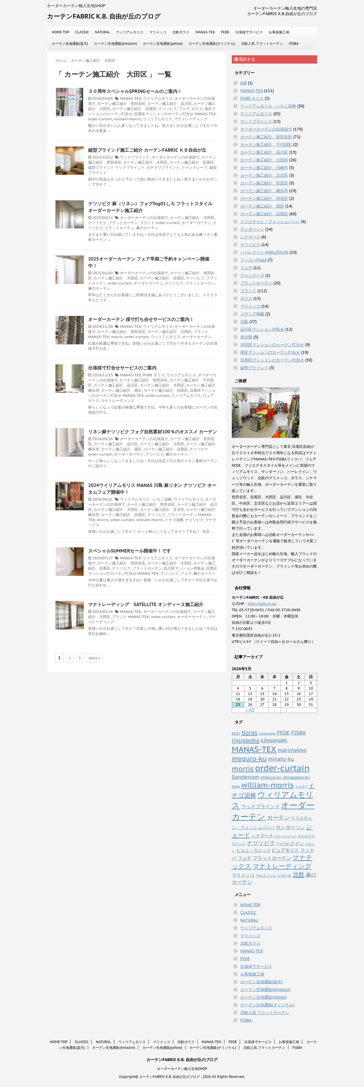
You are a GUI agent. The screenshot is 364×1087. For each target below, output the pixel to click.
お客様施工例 (279, 32)
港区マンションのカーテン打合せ (270, 352)
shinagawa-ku (296, 777)
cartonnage (267, 733)
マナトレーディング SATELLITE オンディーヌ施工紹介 (145, 604)
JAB (243, 83)
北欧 (244, 321)
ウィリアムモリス (129, 32)
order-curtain (100, 119)
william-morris (127, 119)
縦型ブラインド (101, 167)
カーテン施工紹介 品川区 (169, 103)
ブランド (147, 222)
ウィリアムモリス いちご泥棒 (146, 499)
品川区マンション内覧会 (184, 568)
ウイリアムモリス (158, 98)
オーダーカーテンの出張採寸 (176, 157)
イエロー (301, 787)
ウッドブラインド (135, 157)
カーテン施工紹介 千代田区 (266, 144)
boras (249, 732)
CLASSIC (82, 32)
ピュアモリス (285, 850)
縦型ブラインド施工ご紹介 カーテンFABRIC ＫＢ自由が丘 (147, 150)
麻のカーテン (147, 227)
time (236, 786)
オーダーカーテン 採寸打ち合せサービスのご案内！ (141, 319)
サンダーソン (252, 229)
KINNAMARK (274, 740)
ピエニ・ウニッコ (253, 850)
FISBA (294, 43)
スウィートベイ (285, 836)
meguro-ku (249, 758)
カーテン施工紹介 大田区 (145, 162)
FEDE (225, 32)
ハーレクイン (290, 843)
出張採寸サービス (249, 32)
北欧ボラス (180, 32)
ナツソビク (167, 108)
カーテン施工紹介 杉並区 (264, 183)
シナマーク (250, 236)
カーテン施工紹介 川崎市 (264, 167)
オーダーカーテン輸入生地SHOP (182, 1068)
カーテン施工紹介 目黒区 (134, 108)
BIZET (236, 733)
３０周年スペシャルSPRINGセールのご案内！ (135, 91)
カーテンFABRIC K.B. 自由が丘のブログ (104, 16)
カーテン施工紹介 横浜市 (264, 190)
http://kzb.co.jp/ (262, 603)
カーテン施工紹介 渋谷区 (264, 198)
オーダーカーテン (196, 222)
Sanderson (245, 776)
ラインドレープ (194, 167)
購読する (245, 59)
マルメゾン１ (266, 875)
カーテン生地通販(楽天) (70, 43)
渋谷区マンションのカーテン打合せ (272, 344)
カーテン (278, 817)
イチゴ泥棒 (174, 519)
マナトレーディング (190, 119)
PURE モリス (154, 375)
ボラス (196, 108)
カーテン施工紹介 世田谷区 (121, 103)
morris (117, 336)
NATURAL (102, 32)
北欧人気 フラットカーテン (262, 43)
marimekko (292, 750)
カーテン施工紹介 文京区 (162, 509)
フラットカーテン (123, 222)
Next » (94, 658)
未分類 (246, 337)
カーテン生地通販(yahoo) (163, 43)
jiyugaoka (245, 740)
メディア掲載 (252, 313)
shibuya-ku (271, 777)
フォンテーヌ (252, 275)
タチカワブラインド (163, 167)
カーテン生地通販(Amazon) (115, 43)
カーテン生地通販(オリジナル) (212, 43)
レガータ (284, 875)
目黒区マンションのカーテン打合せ (163, 113)
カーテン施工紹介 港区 (121, 390)
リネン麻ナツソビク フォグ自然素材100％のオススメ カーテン (152, 431)
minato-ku (281, 759)
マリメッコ (157, 32)
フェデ (184, 108)
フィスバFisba (253, 260)
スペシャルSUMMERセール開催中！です (129, 551)
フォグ (186, 573)
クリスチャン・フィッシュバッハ (270, 221)
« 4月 (250, 710)
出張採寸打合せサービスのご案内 (122, 368)
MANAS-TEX (205, 32)
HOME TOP (60, 32)
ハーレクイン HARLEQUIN (264, 252)
